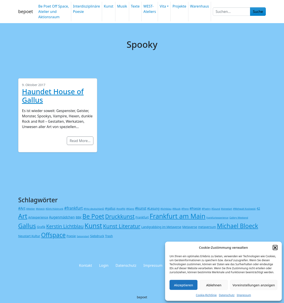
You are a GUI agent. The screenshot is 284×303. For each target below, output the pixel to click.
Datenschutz (227, 295)
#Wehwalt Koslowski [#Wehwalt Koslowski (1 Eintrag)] (244, 208)
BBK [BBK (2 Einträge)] (78, 217)
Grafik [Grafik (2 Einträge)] (41, 227)
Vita (163, 6)
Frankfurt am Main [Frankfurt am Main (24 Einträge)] (177, 216)
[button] (275, 247)
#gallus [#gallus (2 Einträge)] (110, 208)
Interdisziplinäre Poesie (86, 9)
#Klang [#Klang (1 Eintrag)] (130, 208)
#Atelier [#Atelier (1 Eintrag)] (30, 208)
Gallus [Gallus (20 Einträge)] (27, 226)
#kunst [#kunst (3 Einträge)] (140, 208)
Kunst (108, 6)
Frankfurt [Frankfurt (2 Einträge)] (142, 217)
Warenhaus (199, 6)
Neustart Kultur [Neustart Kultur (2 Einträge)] (29, 236)
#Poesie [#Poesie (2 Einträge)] (195, 208)
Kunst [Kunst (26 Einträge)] (93, 225)
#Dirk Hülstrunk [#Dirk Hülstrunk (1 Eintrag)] (54, 208)
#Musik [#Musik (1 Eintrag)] (176, 208)
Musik (122, 6)
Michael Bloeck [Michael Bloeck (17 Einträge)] (237, 226)
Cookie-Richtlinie (206, 295)
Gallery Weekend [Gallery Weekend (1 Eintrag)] (238, 217)
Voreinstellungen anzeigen (254, 285)
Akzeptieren (183, 285)
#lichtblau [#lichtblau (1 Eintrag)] (166, 208)
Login (103, 265)
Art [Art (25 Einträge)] (22, 216)
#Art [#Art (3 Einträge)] (21, 208)
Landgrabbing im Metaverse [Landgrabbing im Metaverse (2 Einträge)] (161, 227)
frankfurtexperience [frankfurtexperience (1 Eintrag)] (217, 217)
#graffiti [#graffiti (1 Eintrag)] (120, 208)
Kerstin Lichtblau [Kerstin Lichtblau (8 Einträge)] (65, 226)
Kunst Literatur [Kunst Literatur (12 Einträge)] (121, 226)
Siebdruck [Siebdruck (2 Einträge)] (97, 236)
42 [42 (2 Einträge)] (258, 208)
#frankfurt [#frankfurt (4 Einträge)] (73, 208)
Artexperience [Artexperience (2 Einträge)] (38, 217)
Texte (135, 6)
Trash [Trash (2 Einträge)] (109, 236)
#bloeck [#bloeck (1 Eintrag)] (40, 208)
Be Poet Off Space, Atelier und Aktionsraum (53, 11)
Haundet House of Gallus (53, 96)
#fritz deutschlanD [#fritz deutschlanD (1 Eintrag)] (94, 208)
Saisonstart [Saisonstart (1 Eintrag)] (83, 236)
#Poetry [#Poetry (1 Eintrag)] (206, 208)
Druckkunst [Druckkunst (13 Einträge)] (120, 216)
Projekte (179, 6)
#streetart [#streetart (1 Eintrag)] (226, 208)
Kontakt (85, 265)
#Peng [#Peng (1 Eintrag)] (185, 208)
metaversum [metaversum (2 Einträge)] (207, 227)
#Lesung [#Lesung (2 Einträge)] (153, 208)
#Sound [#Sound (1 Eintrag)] (215, 208)
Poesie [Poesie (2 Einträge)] (71, 236)
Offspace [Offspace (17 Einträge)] (53, 235)
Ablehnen (213, 285)
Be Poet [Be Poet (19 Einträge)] (93, 216)
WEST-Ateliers (149, 9)
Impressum (244, 295)
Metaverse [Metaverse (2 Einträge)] (189, 227)
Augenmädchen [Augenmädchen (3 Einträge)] (62, 217)
